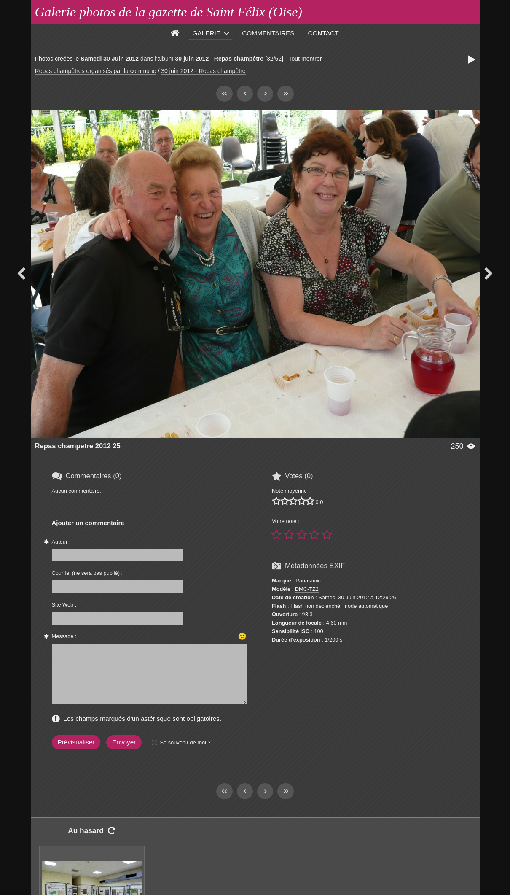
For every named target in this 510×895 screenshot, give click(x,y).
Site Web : (64, 604)
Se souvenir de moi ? (185, 742)
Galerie (206, 33)
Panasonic (308, 580)
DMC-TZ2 (307, 589)
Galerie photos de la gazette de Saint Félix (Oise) (169, 11)
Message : (64, 636)
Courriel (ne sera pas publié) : (87, 573)
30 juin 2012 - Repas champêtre (219, 58)
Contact (323, 33)
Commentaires (268, 33)
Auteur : (61, 542)
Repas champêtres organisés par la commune (95, 70)
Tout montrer (305, 58)
